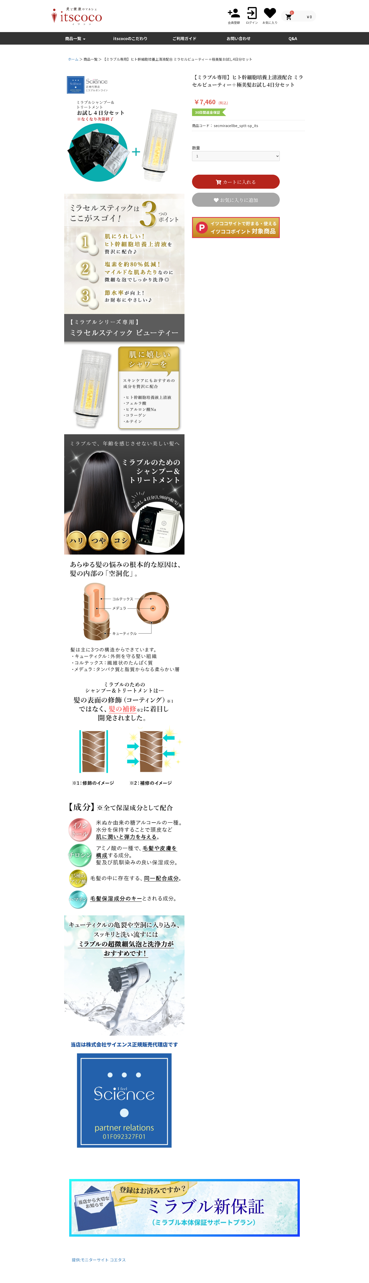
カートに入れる (238, 181)
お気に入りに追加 (238, 199)
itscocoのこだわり (130, 38)
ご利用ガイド (184, 38)
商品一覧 (76, 38)
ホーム (73, 59)
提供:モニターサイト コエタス (99, 1260)
